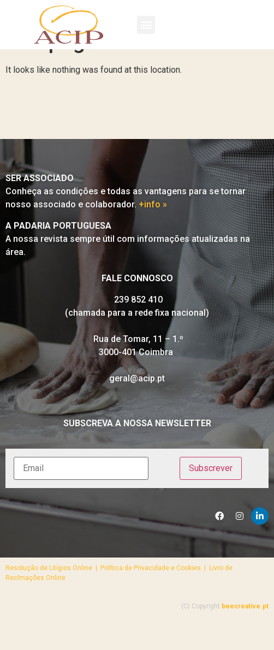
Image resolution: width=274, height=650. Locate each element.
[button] (146, 25)
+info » (153, 229)
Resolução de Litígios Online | (52, 593)
